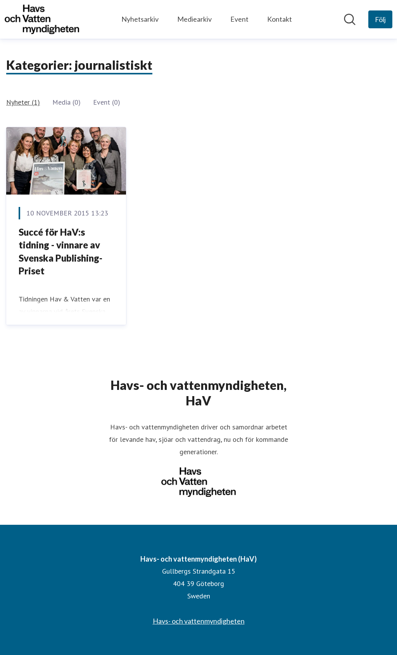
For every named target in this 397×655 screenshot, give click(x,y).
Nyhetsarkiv (140, 19)
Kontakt (279, 19)
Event (239, 19)
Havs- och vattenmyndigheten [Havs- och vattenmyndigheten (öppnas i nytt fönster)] (199, 621)
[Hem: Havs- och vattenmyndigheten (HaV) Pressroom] (42, 19)
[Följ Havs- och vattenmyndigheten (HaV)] (380, 19)
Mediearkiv (194, 19)
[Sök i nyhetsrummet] (349, 19)
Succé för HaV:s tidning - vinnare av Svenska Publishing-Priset (60, 251)
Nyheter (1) (23, 102)
